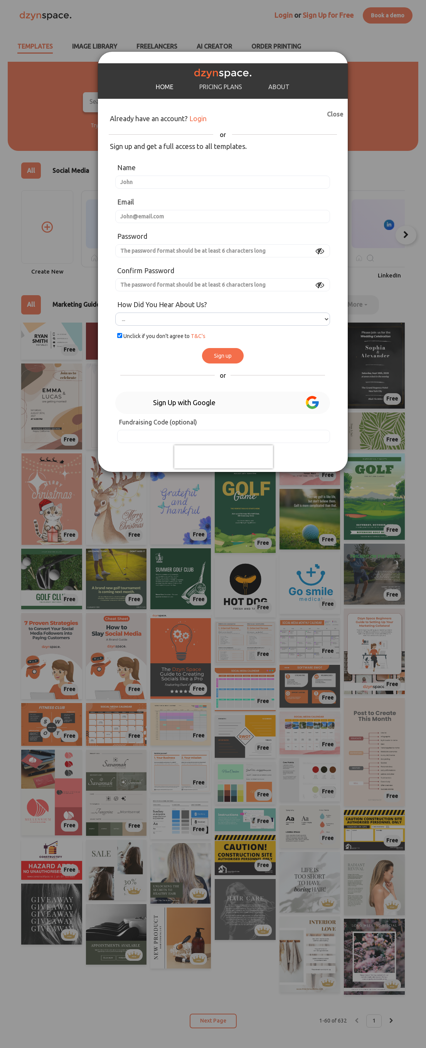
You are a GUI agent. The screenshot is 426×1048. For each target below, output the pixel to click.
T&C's (198, 336)
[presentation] (223, 456)
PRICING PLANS (220, 86)
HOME (164, 86)
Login (198, 118)
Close (328, 113)
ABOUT (279, 86)
